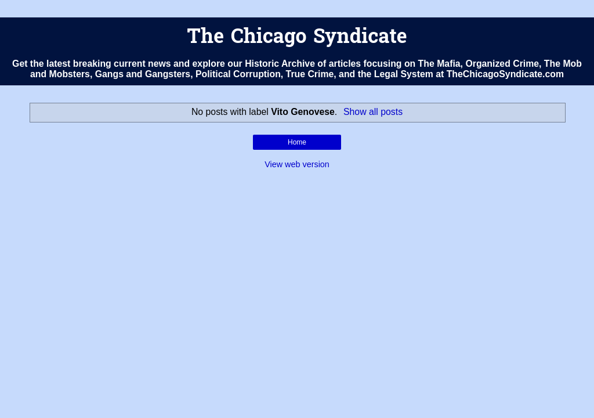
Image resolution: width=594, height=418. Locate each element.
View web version (297, 164)
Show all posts (373, 112)
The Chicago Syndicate (297, 38)
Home (297, 142)
